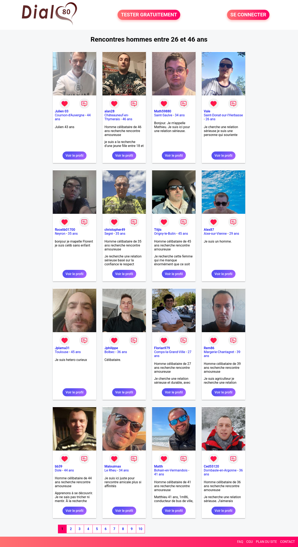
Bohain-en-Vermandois (170, 470)
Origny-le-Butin (165, 234)
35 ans (73, 234)
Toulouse (61, 352)
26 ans (210, 119)
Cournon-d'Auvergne (69, 115)
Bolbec (110, 352)
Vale (207, 111)
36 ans (122, 352)
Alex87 (209, 230)
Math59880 (162, 111)
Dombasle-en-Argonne (220, 470)
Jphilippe (111, 348)
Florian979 (162, 348)
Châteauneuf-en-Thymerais (117, 117)
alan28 (109, 111)
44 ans (69, 470)
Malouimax (113, 466)
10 (140, 529)
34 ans (180, 115)
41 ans (159, 474)
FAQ (240, 542)
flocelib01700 (65, 230)
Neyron (60, 234)
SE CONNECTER (248, 15)
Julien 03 (61, 111)
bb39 (58, 466)
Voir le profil (74, 155)
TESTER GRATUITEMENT (149, 15)
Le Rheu (110, 470)
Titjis (157, 230)
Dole (58, 470)
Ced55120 (211, 466)
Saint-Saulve (163, 115)
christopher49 (115, 230)
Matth (158, 466)
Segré (109, 234)
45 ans (183, 234)
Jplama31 (62, 348)
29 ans (234, 234)
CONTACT (287, 542)
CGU (249, 542)
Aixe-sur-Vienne (215, 234)
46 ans (127, 119)
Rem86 (209, 348)
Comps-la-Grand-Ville (169, 352)
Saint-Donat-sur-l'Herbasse (223, 115)
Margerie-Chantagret (219, 352)
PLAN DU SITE (266, 542)
